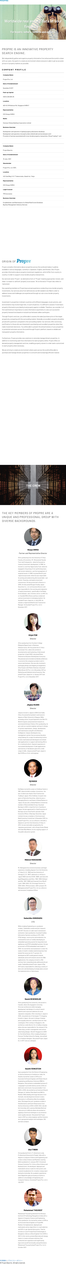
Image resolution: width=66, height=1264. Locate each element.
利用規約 (3, 1260)
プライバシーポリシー (15, 1260)
